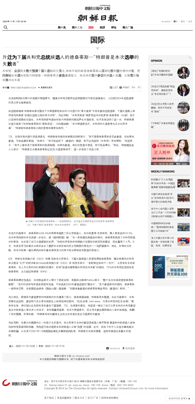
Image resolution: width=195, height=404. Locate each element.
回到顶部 (128, 348)
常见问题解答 (64, 397)
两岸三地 (77, 27)
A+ (133, 87)
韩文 (176, 21)
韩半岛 (62, 27)
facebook (113, 348)
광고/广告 (92, 397)
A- (139, 87)
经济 (102, 27)
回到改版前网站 (109, 397)
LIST (114, 87)
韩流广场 (127, 27)
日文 (190, 21)
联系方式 (79, 397)
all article (166, 21)
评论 (113, 27)
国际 (91, 27)
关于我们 (49, 397)
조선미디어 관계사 (178, 398)
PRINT (124, 87)
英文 (183, 21)
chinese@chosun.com (131, 388)
